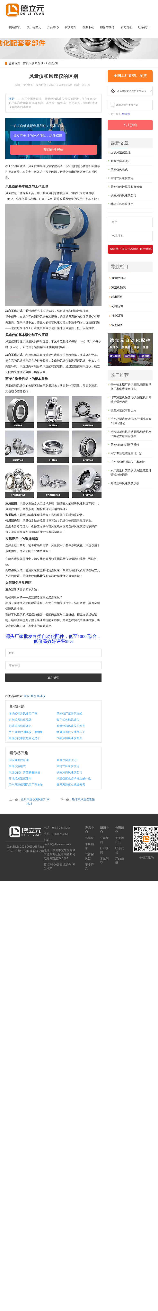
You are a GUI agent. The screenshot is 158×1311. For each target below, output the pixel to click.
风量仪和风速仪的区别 (70, 725)
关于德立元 (34, 27)
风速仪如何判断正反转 (125, 444)
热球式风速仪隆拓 (20, 725)
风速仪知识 (118, 278)
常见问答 (117, 325)
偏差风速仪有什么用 (123, 410)
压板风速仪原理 (19, 760)
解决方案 (70, 27)
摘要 (11, 98)
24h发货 (126, 113)
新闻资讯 (126, 27)
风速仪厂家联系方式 (69, 713)
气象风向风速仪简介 (69, 738)
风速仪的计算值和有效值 (24, 772)
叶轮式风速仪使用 (20, 778)
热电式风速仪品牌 (20, 719)
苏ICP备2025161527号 (57, 864)
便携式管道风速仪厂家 (23, 713)
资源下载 (88, 27)
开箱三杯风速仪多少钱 (125, 483)
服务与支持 (107, 27)
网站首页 (15, 27)
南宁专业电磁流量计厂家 (126, 453)
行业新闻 (52, 63)
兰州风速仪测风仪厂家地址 (26, 732)
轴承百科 (117, 296)
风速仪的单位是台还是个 (24, 738)
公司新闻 (117, 306)
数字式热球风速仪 (67, 719)
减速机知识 (118, 287)
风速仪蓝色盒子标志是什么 (73, 778)
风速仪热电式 (17, 766)
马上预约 (130, 125)
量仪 (27, 696)
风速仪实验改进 (66, 760)
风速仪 (41, 696)
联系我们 (144, 27)
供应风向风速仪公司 (69, 772)
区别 (33, 696)
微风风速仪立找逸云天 (70, 732)
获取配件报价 (53, 149)
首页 (26, 63)
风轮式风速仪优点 (67, 766)
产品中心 (53, 27)
